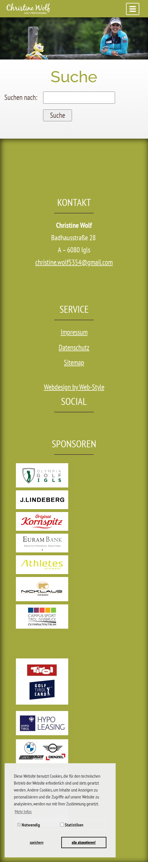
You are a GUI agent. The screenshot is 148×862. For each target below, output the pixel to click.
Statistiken (71, 825)
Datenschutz (74, 347)
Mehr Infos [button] (23, 811)
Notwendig (28, 825)
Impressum (74, 332)
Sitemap (74, 362)
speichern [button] (36, 842)
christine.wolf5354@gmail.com (74, 262)
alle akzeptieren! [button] (84, 842)
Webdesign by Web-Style (74, 387)
